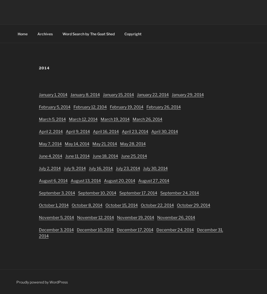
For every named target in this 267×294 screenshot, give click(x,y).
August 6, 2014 (53, 180)
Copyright (133, 34)
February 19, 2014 (126, 107)
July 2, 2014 (50, 168)
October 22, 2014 (157, 205)
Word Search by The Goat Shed (88, 34)
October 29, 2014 (193, 205)
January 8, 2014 (85, 94)
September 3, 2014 (57, 193)
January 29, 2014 (188, 94)
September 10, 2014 (97, 193)
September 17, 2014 (138, 193)
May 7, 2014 (50, 143)
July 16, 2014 (101, 168)
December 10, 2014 (95, 229)
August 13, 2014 (86, 180)
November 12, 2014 (95, 217)
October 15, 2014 (121, 205)
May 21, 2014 (104, 143)
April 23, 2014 (135, 131)
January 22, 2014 (153, 94)
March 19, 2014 (115, 119)
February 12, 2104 (90, 107)
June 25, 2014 (134, 156)
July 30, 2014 (155, 168)
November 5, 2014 (56, 217)
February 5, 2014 (54, 107)
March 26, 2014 (147, 119)
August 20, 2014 (119, 180)
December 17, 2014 (135, 229)
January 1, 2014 (53, 94)
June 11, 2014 (77, 156)
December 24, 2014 (175, 229)
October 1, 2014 (54, 205)
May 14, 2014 (77, 143)
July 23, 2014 (128, 168)
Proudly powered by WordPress (42, 282)
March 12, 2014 (83, 119)
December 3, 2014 (56, 229)
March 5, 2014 (52, 119)
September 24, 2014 (179, 193)
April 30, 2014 (164, 131)
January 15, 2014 (118, 94)
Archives (45, 34)
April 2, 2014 (51, 131)
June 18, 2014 (105, 156)
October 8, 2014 (87, 205)
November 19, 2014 (135, 217)
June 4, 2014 (50, 156)
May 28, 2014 (133, 143)
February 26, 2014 (163, 107)
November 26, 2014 (176, 217)
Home (23, 34)
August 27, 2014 (153, 180)
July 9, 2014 (75, 168)
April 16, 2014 (106, 131)
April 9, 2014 (78, 131)
